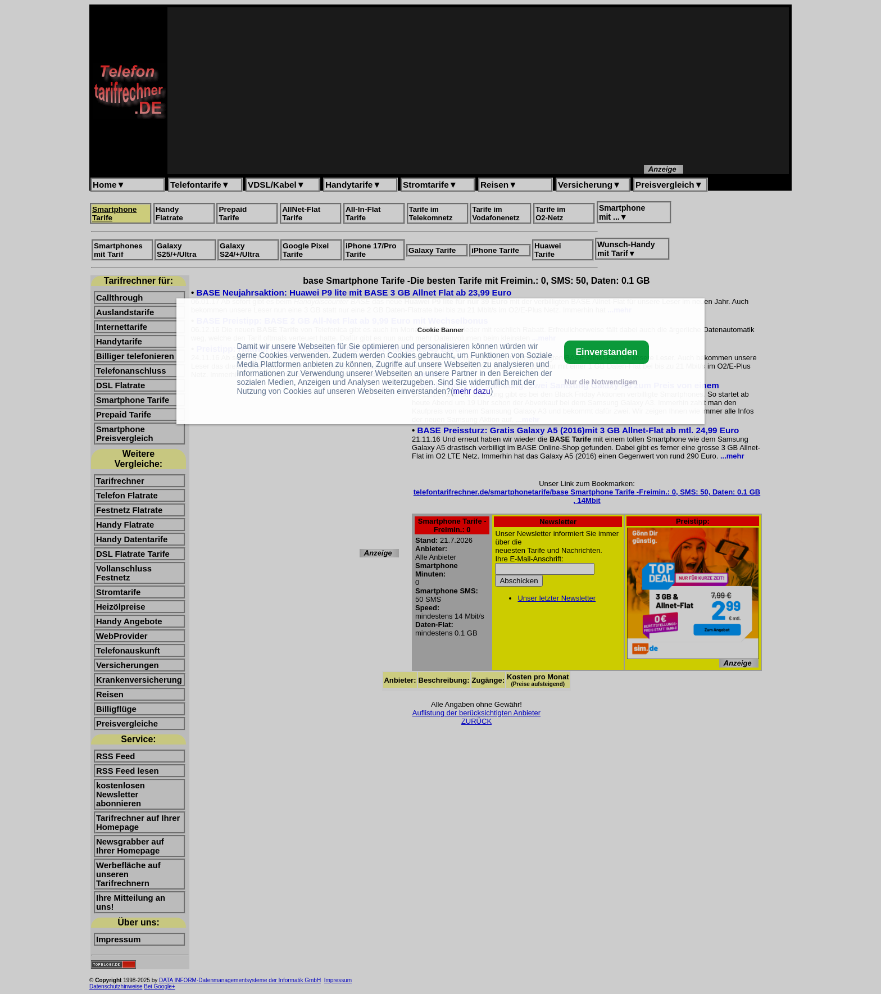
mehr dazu (472, 391)
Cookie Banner (440, 329)
